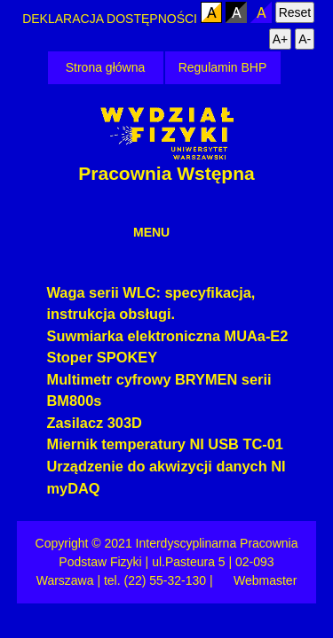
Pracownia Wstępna (166, 173)
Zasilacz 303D (94, 423)
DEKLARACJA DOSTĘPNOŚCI (111, 19)
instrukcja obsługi (109, 314)
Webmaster (265, 580)
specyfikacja (208, 292)
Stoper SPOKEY (102, 357)
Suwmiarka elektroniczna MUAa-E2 (168, 336)
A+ (281, 39)
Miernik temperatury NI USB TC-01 (165, 444)
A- (304, 39)
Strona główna (106, 67)
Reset (295, 12)
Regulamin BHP (222, 67)
